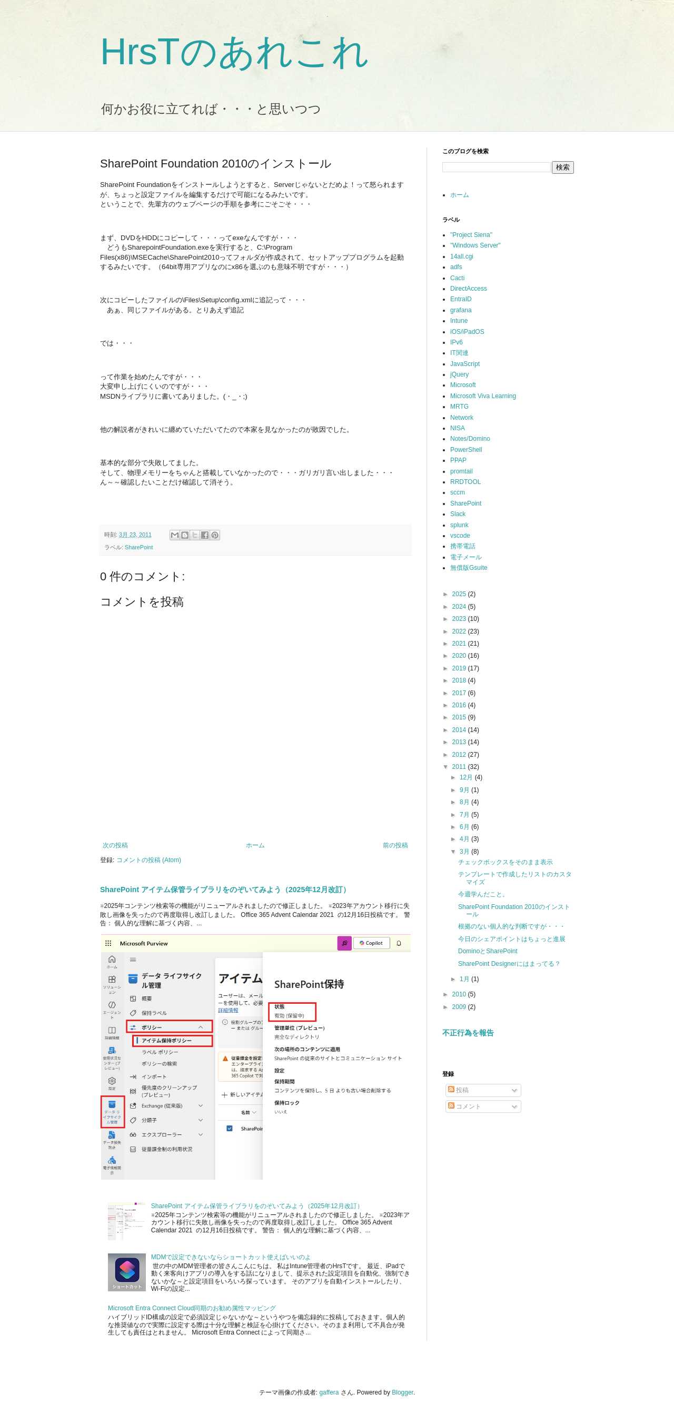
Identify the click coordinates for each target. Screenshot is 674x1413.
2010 (460, 994)
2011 (460, 766)
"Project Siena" (471, 235)
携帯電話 (462, 546)
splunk (459, 525)
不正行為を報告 (468, 1033)
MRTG (459, 406)
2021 (460, 643)
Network (461, 417)
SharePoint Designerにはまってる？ (509, 963)
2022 (460, 631)
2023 (460, 618)
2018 (460, 680)
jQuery (459, 374)
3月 (465, 851)
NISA (457, 428)
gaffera (329, 1392)
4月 (465, 839)
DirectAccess (468, 288)
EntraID (461, 299)
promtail (461, 471)
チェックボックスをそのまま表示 (505, 862)
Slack (457, 514)
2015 (460, 717)
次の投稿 (115, 845)
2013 (460, 742)
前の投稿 (395, 845)
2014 (460, 730)
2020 (460, 655)
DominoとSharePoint (488, 951)
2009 (460, 1007)
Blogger (402, 1392)
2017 (460, 693)
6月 (465, 827)
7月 (465, 814)
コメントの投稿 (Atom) (148, 860)
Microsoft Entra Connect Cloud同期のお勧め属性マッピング (192, 1308)
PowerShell (466, 449)
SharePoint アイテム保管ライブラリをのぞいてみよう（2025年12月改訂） (225, 889)
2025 (460, 594)
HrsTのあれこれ (235, 51)
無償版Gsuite (469, 567)
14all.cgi (461, 256)
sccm (457, 492)
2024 (460, 606)
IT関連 (459, 353)
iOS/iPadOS (467, 331)
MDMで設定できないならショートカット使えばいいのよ (231, 1257)
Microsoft (463, 385)
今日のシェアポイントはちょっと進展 (512, 939)
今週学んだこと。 (483, 894)
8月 (465, 802)
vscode (460, 535)
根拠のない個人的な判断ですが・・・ (512, 926)
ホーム (255, 845)
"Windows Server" (475, 245)
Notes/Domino (470, 438)
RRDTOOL (465, 482)
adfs (456, 267)
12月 (467, 777)
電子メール (466, 557)
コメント (464, 1106)
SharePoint (139, 547)
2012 (460, 754)
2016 (460, 705)
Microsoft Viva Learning (483, 396)
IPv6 (456, 342)
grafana (461, 310)
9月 (465, 790)
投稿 (458, 1090)
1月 (465, 979)
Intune (459, 320)
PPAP (458, 460)
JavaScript (465, 364)
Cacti (457, 278)
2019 (460, 668)
